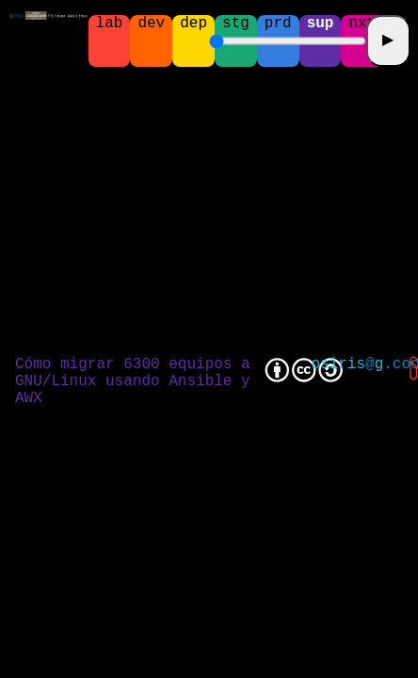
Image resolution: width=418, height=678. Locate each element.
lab (109, 24)
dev (151, 24)
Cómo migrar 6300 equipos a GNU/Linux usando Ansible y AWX (132, 382)
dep (193, 24)
